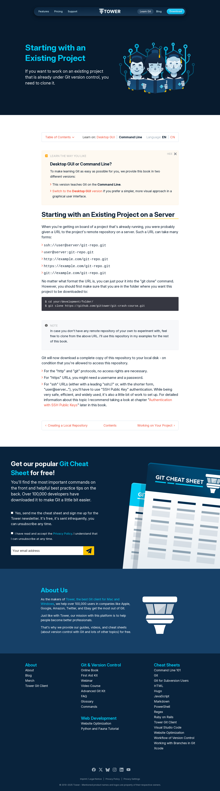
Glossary (87, 699)
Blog (159, 11)
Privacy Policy (62, 532)
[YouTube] (128, 770)
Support (72, 11)
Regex (158, 710)
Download (176, 11)
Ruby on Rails (163, 715)
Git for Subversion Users (171, 679)
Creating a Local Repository (68, 424)
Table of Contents (58, 137)
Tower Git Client (36, 684)
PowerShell (162, 705)
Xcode (158, 746)
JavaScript (161, 694)
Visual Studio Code (167, 726)
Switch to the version (77, 191)
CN (172, 137)
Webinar (87, 679)
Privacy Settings (132, 777)
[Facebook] (94, 770)
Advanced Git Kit (93, 689)
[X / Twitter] (100, 770)
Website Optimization (96, 722)
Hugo (158, 689)
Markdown (161, 699)
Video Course (90, 684)
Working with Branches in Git (174, 741)
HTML (158, 684)
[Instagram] (114, 770)
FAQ (84, 694)
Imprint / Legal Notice (91, 777)
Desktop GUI (106, 137)
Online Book (89, 668)
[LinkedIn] (121, 770)
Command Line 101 (167, 668)
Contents (110, 424)
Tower (110, 12)
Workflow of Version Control (174, 736)
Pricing (58, 11)
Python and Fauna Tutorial (100, 727)
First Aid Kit (89, 673)
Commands (89, 705)
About (29, 668)
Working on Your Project (154, 424)
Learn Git (145, 11)
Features (43, 11)
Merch (29, 679)
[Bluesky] (107, 770)
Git (156, 673)
